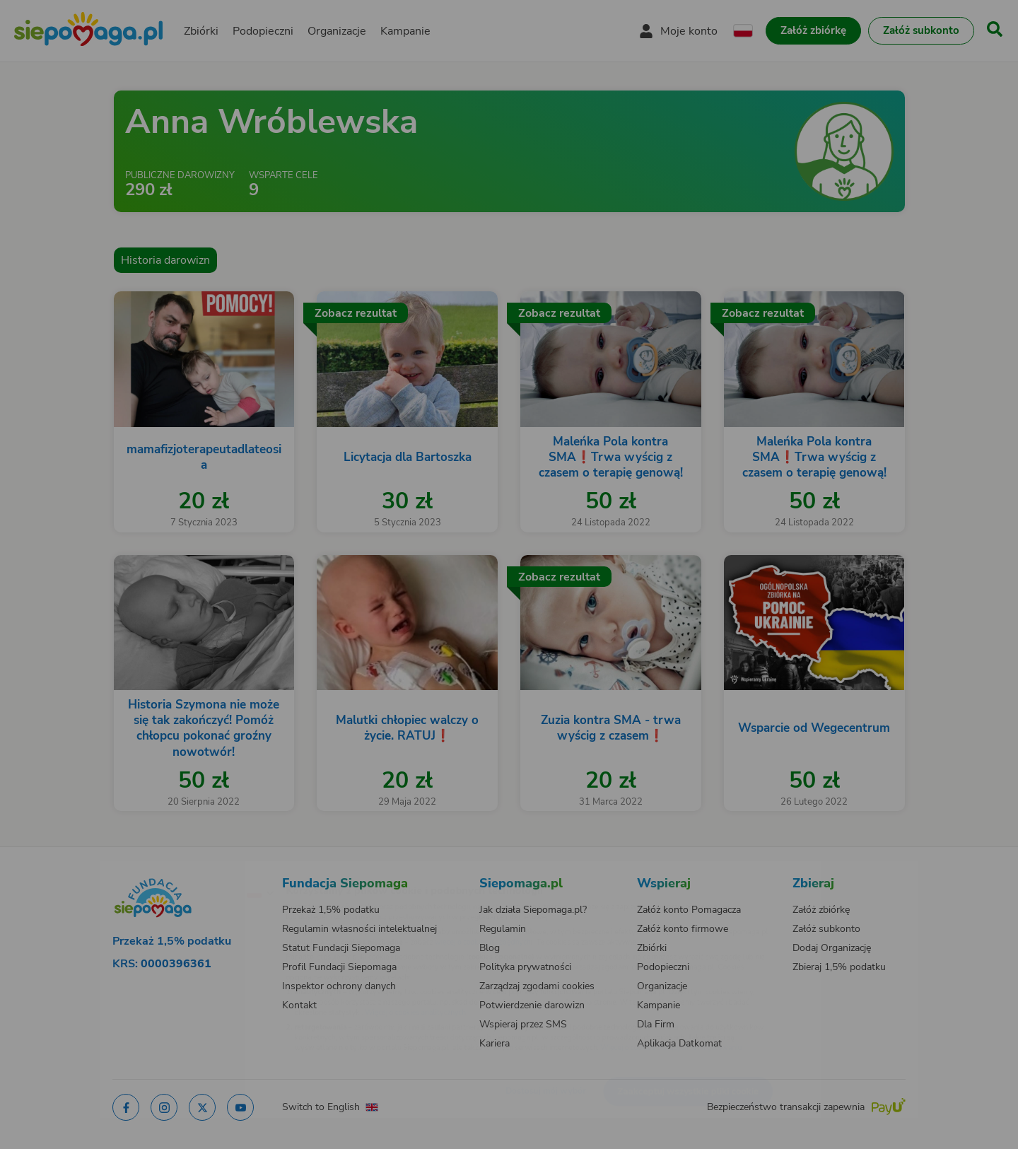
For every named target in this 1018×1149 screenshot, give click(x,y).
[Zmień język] (199, 870)
